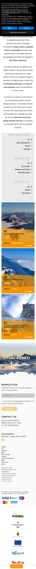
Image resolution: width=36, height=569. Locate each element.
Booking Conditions (9, 469)
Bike (3, 452)
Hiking (3, 447)
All (29, 140)
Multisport (5, 454)
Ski (2, 448)
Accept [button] (26, 28)
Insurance (5, 471)
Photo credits (6, 477)
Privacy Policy (6, 481)
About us (4, 462)
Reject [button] (10, 28)
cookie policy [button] (5, 14)
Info (3, 460)
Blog (3, 464)
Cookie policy (6, 479)
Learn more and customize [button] (18, 32)
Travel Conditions (8, 473)
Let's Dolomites (7, 458)
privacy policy (18, 401)
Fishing (4, 450)
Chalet (4, 456)
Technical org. (6, 468)
